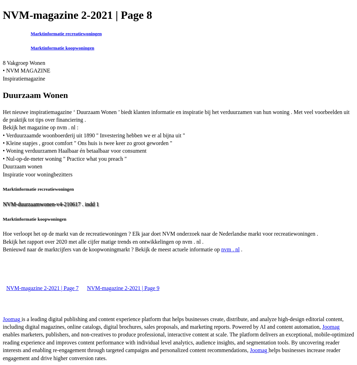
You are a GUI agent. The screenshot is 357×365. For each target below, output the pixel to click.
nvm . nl (230, 249)
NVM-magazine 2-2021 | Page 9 (123, 288)
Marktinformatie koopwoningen (62, 48)
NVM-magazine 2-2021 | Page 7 (42, 288)
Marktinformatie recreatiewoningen (66, 33)
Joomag (12, 319)
